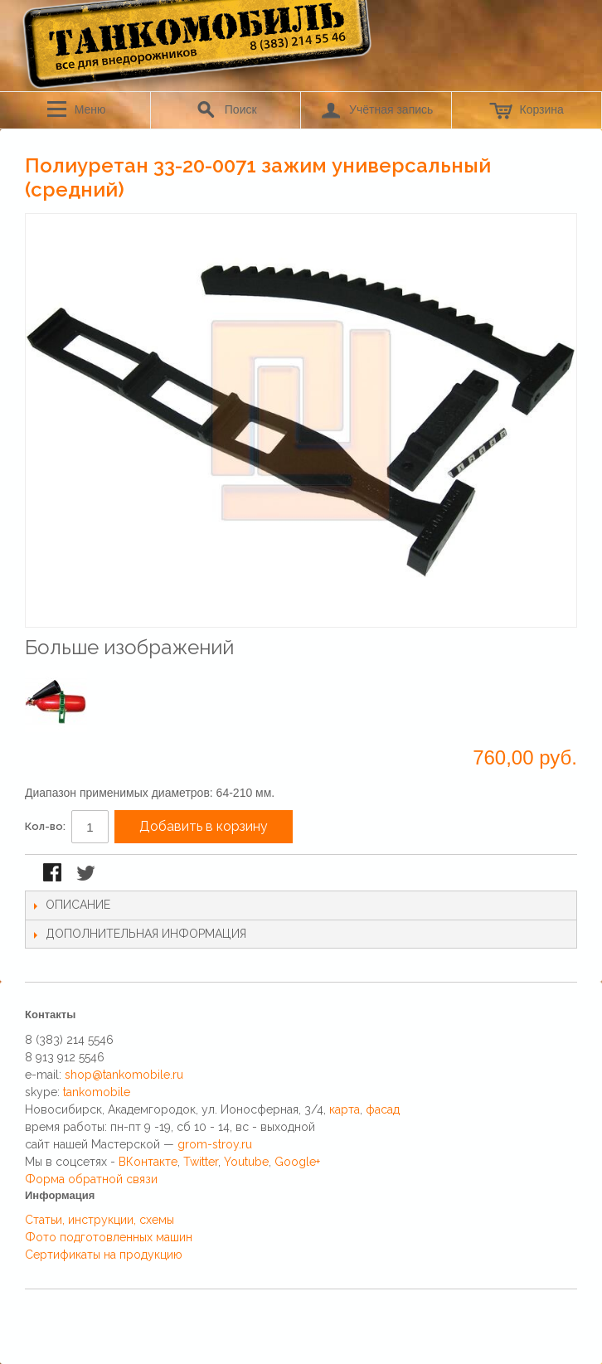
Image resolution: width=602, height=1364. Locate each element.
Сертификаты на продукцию (103, 1254)
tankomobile (96, 1092)
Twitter (200, 1161)
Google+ (297, 1161)
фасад (383, 1109)
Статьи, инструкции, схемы (99, 1219)
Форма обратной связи (91, 1179)
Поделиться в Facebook (54, 874)
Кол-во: (45, 826)
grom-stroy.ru (214, 1144)
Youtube (246, 1161)
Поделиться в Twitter (87, 874)
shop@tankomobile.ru (124, 1074)
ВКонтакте (148, 1161)
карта (344, 1109)
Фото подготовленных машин (108, 1237)
